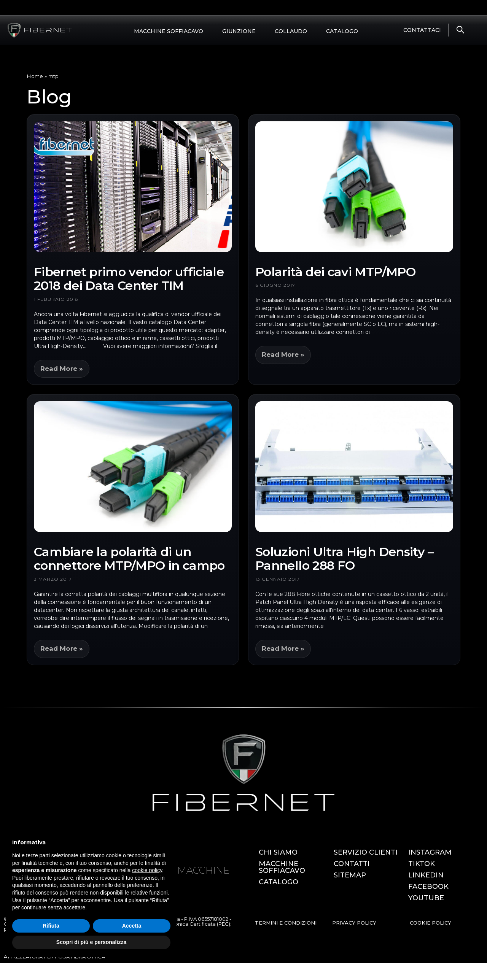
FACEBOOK (428, 886)
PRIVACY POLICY (354, 923)
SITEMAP (350, 875)
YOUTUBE (426, 898)
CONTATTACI (422, 30)
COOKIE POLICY (430, 923)
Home (35, 76)
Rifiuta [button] (51, 926)
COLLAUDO (291, 31)
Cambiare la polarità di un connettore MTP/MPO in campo (129, 558)
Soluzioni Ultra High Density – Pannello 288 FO (344, 558)
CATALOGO (342, 31)
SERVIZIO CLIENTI (366, 852)
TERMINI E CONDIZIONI (286, 923)
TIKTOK (421, 864)
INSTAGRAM (430, 852)
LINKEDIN (426, 875)
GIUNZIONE (239, 31)
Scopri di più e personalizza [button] (91, 942)
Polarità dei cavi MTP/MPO (335, 271)
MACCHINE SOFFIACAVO (168, 31)
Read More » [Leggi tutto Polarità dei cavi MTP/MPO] (283, 354)
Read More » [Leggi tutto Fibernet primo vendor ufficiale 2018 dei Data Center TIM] (61, 368)
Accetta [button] (132, 926)
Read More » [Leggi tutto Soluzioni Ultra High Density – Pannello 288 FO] (283, 648)
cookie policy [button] (147, 870)
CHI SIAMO (278, 852)
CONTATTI (352, 864)
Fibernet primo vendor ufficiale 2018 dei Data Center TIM (129, 278)
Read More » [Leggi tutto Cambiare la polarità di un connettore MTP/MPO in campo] (61, 648)
